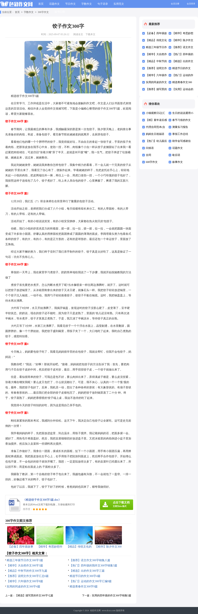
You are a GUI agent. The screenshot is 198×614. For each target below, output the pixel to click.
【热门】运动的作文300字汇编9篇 (91, 581)
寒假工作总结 (180, 134)
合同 (148, 155)
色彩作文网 (95, 610)
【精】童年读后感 (156, 120)
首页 (41, 3)
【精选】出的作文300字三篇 (87, 570)
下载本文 (90, 34)
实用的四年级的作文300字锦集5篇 (111, 595)
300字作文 (43, 12)
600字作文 (152, 162)
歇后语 (176, 155)
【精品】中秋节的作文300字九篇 (27, 570)
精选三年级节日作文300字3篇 (25, 560)
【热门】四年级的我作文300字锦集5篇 (93, 565)
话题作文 (54, 3)
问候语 (150, 148)
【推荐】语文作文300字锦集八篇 (90, 560)
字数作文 (86, 3)
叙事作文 (177, 162)
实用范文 (119, 3)
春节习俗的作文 (181, 120)
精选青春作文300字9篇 (84, 586)
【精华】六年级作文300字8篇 (25, 581)
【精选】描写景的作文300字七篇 (34, 595)
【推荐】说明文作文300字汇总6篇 (28, 575)
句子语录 (102, 3)
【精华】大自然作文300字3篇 (25, 565)
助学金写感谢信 (181, 141)
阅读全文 (78, 34)
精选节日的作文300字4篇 (85, 575)
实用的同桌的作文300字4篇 (23, 586)
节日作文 (70, 3)
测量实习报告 (180, 127)
